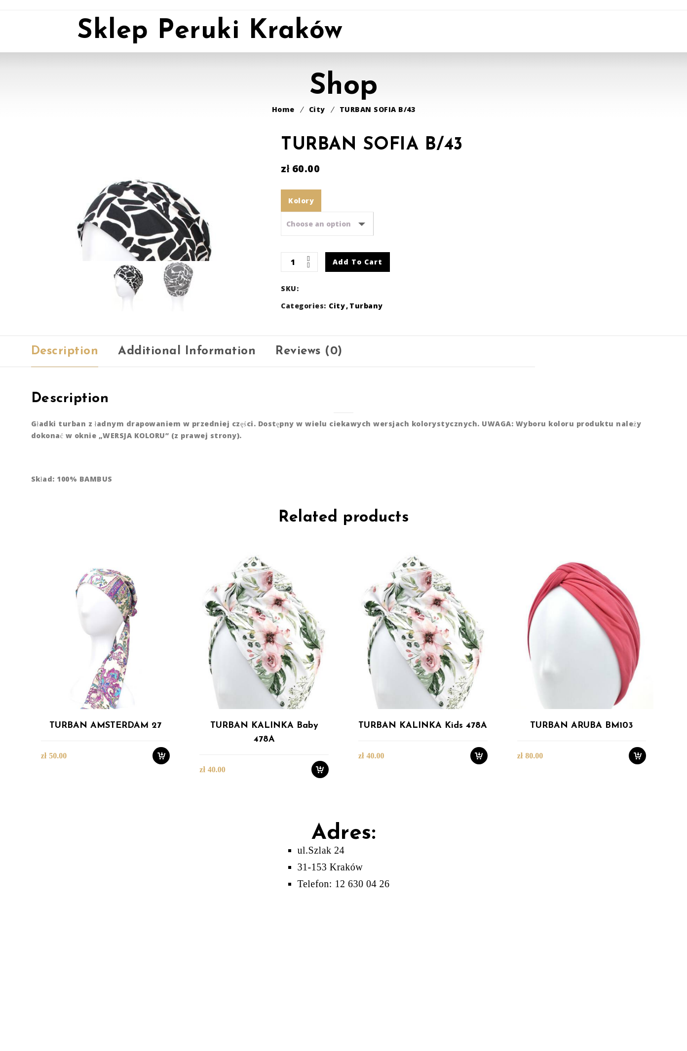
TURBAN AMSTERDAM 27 (105, 887)
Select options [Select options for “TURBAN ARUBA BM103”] (637, 917)
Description (65, 513)
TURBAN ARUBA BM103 (581, 887)
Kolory (301, 200)
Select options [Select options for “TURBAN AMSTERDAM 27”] (161, 917)
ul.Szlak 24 (321, 1011)
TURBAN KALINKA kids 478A (422, 887)
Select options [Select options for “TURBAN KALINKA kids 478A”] (479, 917)
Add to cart (357, 261)
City (317, 109)
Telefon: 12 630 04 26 (344, 1045)
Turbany (366, 305)
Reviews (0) (309, 513)
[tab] (65, 513)
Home (283, 109)
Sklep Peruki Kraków (210, 31)
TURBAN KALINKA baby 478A (264, 893)
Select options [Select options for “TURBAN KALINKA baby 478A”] (320, 930)
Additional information (187, 513)
